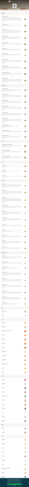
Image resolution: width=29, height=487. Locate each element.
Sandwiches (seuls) (23, 10)
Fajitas (27, 10)
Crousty (14, 10)
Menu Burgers (2, 10)
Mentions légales (18, 1)
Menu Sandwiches (7, 10)
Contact (14, 1)
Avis (12, 1)
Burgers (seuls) (18, 10)
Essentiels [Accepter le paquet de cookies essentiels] (14, 485)
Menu (9, 1)
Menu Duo (11, 10)
